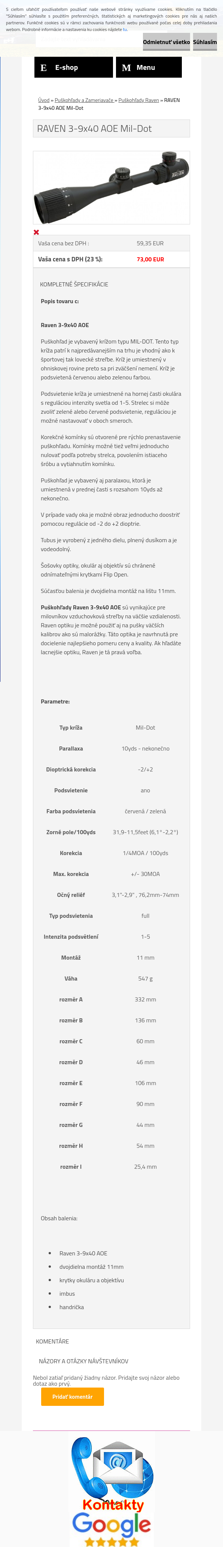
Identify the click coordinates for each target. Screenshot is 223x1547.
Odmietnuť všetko (166, 41)
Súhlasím (205, 41)
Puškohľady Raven (139, 100)
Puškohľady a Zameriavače (84, 100)
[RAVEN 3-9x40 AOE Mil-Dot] (111, 154)
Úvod (43, 100)
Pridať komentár (72, 1396)
